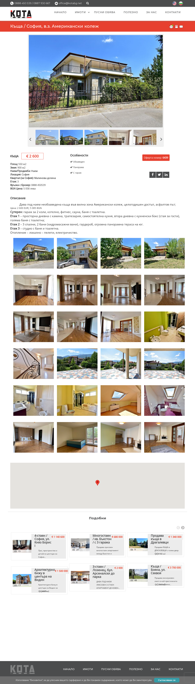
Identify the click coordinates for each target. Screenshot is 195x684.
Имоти (80, 12)
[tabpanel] (39, 595)
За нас (151, 12)
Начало (60, 12)
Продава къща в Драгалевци (150, 575)
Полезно (131, 12)
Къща (14, 156)
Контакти (173, 12)
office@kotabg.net (70, 3)
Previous (178, 528)
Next (183, 528)
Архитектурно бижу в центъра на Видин (37, 640)
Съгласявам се (167, 680)
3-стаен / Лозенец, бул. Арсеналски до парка (97, 640)
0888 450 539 (22, 3)
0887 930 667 (41, 3)
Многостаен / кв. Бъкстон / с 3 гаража (93, 577)
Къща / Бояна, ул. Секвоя (147, 639)
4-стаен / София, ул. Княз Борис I (37, 575)
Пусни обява (104, 12)
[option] (96, 81)
